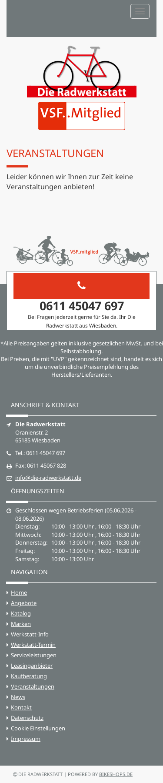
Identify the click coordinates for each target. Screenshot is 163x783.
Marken (21, 624)
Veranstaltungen (32, 686)
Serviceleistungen (34, 655)
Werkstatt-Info (30, 634)
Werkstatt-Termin (33, 645)
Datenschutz (27, 718)
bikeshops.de (116, 774)
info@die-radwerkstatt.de (48, 478)
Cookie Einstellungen (38, 728)
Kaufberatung (29, 676)
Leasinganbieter (32, 665)
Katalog (21, 613)
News (18, 697)
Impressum (25, 739)
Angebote (24, 603)
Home (19, 592)
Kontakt (21, 707)
